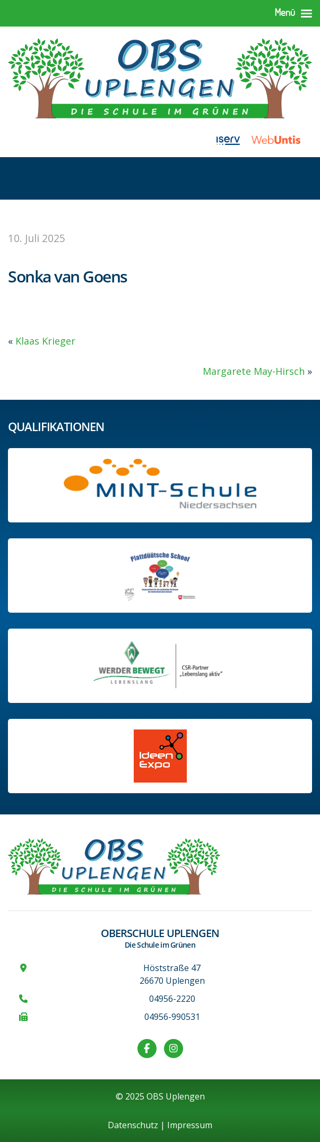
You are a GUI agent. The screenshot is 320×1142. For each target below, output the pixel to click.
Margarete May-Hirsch (254, 371)
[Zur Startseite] (160, 76)
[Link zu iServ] (234, 139)
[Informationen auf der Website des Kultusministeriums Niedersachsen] (160, 575)
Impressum (189, 1125)
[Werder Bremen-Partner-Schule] (160, 665)
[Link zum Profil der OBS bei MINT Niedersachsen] (160, 485)
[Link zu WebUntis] (282, 139)
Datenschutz (133, 1125)
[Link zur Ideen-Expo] (160, 756)
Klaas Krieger (45, 340)
